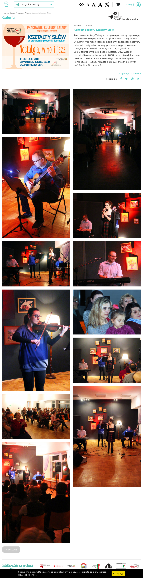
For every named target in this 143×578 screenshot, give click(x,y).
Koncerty (21, 13)
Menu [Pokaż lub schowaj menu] (6, 5)
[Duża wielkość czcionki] (100, 4)
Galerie (13, 13)
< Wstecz (11, 549)
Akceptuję (118, 573)
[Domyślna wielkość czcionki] (87, 4)
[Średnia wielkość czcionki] (94, 4)
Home (5, 13)
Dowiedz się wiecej (27, 575)
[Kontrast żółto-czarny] (81, 4)
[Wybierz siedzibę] (34, 5)
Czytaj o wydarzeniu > (128, 73)
